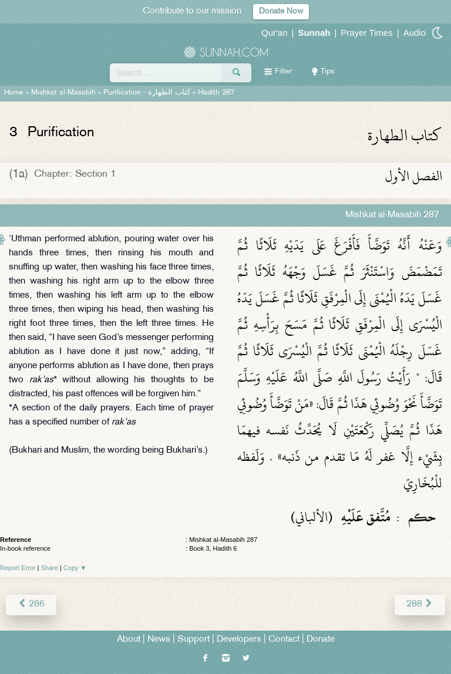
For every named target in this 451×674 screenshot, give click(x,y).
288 (419, 604)
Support (193, 639)
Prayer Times (366, 33)
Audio (414, 33)
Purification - (146, 92)
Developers (239, 639)
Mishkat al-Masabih (63, 92)
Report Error (18, 567)
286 (31, 604)
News (158, 639)
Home (13, 92)
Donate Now (281, 11)
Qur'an (274, 33)
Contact (283, 639)
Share (49, 567)
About (128, 639)
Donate (321, 639)
